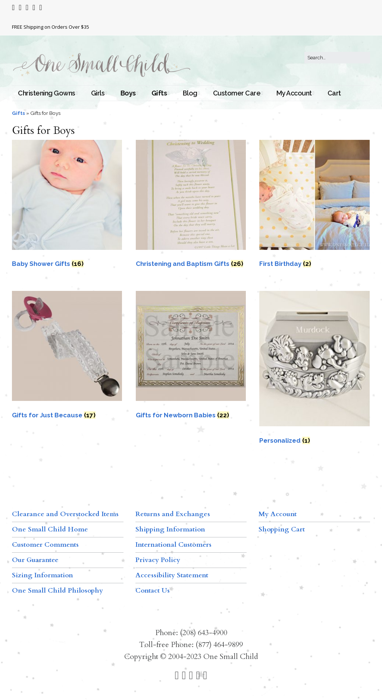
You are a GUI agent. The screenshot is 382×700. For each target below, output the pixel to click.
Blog (190, 93)
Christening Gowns (46, 93)
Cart (334, 93)
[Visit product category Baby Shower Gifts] (67, 206)
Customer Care (237, 93)
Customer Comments (45, 544)
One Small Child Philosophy (57, 590)
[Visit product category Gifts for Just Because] (67, 357)
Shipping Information (170, 529)
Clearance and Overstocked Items (65, 514)
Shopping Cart (282, 529)
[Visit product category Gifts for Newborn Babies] (191, 357)
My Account (294, 93)
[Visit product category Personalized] (314, 369)
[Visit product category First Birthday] (314, 206)
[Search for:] (337, 58)
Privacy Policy (157, 560)
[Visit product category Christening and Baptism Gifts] (191, 206)
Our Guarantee (35, 560)
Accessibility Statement (171, 575)
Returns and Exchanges (172, 514)
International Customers (173, 544)
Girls (98, 93)
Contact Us (152, 590)
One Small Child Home (50, 529)
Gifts (159, 93)
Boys (128, 93)
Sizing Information (42, 575)
